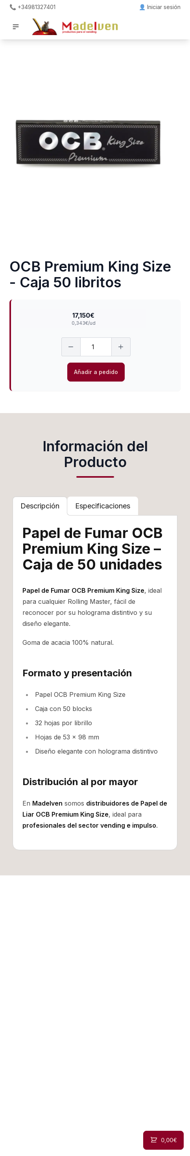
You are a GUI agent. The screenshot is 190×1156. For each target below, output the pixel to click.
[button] (15, 26)
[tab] (40, 506)
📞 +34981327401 (32, 7)
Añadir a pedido (96, 372)
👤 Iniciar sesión (160, 7)
